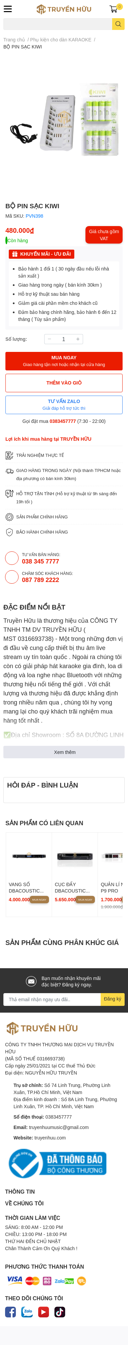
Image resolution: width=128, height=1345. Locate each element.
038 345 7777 (40, 561)
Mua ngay (39, 899)
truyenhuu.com (50, 1137)
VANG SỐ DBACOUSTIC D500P (24, 890)
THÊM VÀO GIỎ (64, 383)
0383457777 (63, 421)
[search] (118, 24)
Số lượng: (16, 339)
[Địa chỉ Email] (64, 999)
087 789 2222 (40, 579)
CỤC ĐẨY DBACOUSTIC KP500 (70, 890)
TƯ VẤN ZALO (64, 404)
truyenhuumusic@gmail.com (59, 1127)
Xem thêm (65, 752)
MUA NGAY (64, 361)
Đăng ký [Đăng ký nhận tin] (112, 999)
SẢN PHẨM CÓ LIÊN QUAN (44, 823)
